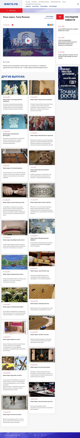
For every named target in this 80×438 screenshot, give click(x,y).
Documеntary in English (33, 4)
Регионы (34, 2)
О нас (64, 2)
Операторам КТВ (56, 2)
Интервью (35, 6)
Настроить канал (43, 2)
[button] (78, 4)
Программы (44, 6)
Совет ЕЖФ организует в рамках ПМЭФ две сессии (68, 29)
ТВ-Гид (28, 2)
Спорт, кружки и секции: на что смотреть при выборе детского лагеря (68, 56)
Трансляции (53, 6)
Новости (28, 6)
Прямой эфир (11, 10)
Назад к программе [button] (48, 18)
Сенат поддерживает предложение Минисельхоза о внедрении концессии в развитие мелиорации (67, 42)
